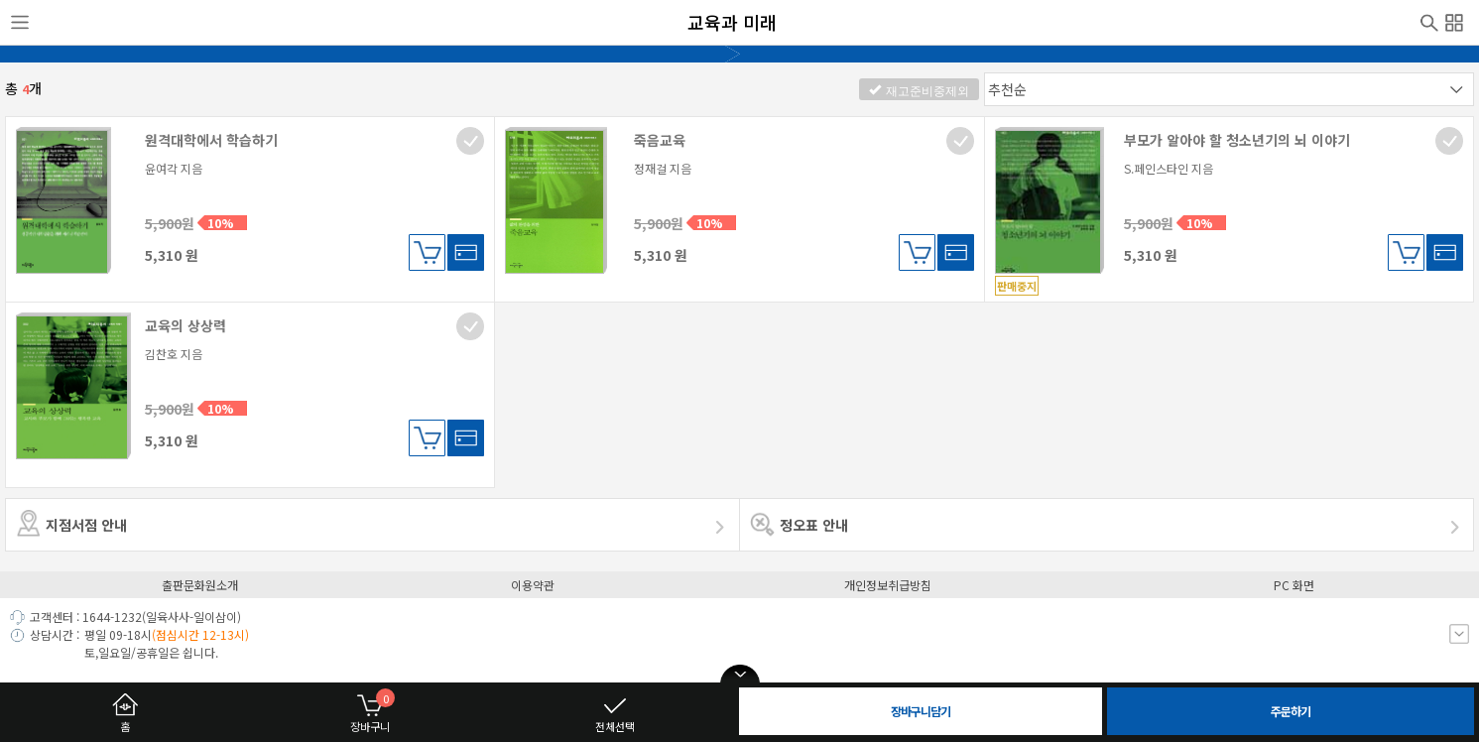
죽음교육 (659, 140)
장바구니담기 (427, 252)
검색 (1429, 21)
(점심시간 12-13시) (200, 634)
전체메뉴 (1454, 20)
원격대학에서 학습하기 (211, 140)
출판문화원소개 (200, 584)
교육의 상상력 (185, 325)
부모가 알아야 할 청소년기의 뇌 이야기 (1237, 140)
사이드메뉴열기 (20, 23)
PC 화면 (1294, 584)
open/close (740, 674)
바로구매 (465, 252)
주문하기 (1290, 710)
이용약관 (533, 584)
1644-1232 (112, 616)
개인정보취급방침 (887, 584)
